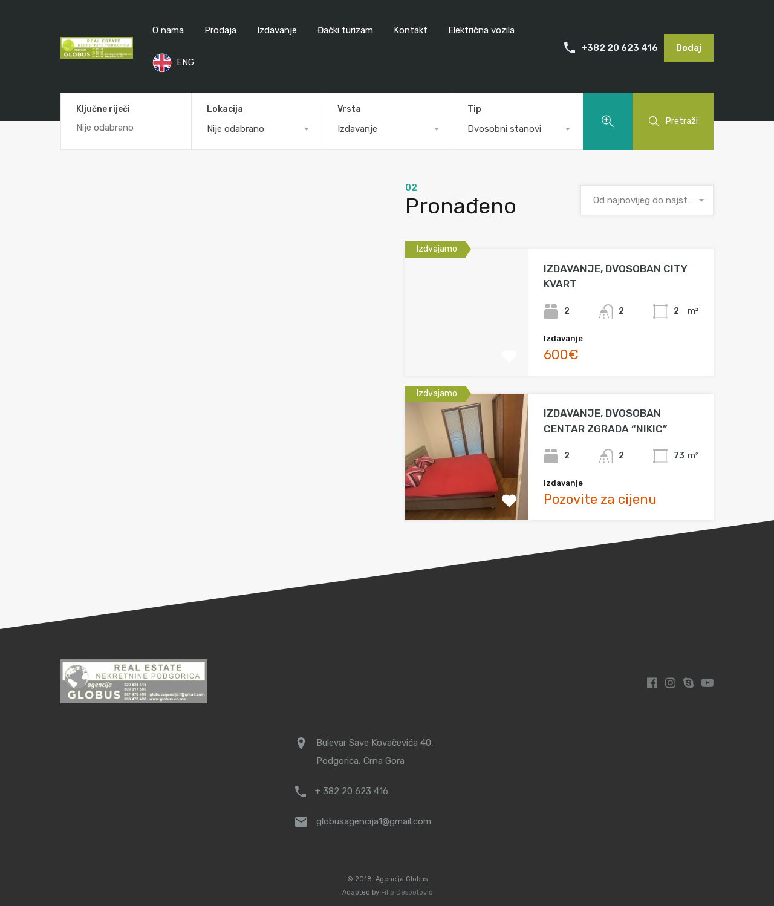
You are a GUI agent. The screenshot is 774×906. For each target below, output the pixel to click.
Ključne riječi (103, 109)
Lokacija (225, 109)
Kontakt (411, 30)
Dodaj (688, 47)
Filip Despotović (406, 892)
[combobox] (257, 128)
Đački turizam (345, 30)
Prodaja (220, 30)
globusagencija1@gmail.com (373, 821)
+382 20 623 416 (619, 47)
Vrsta (349, 109)
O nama (168, 30)
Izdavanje (277, 30)
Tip (474, 109)
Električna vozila (481, 30)
